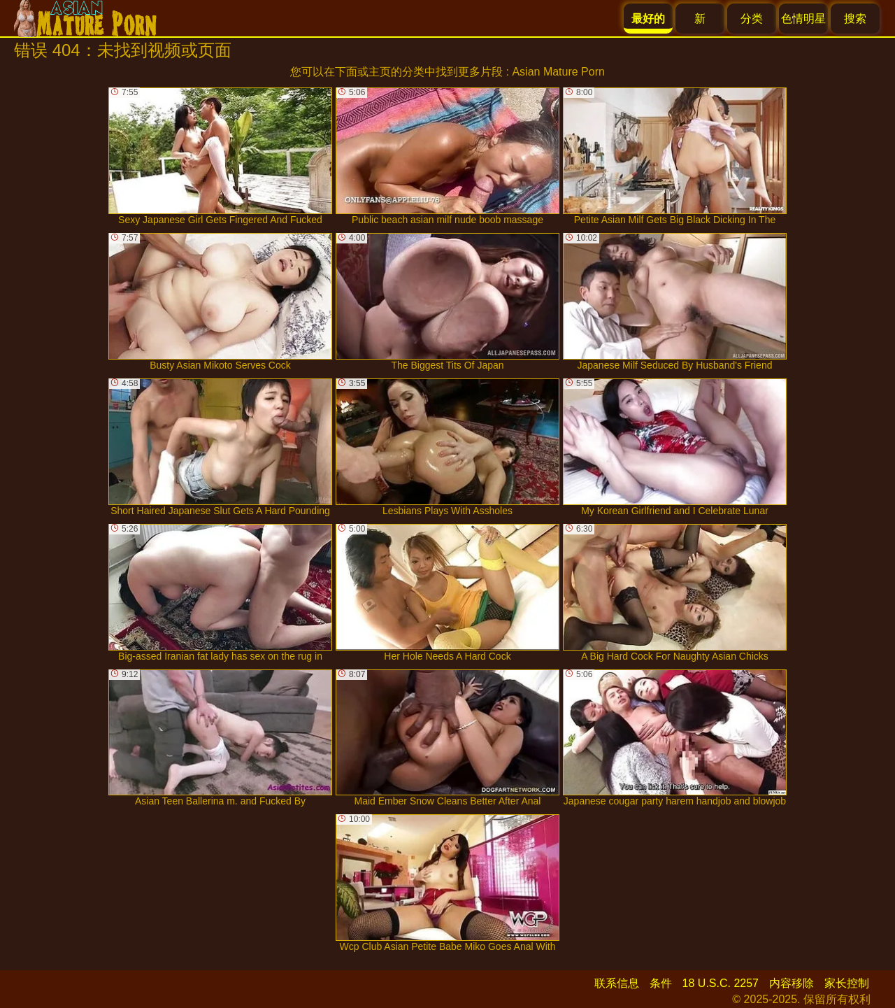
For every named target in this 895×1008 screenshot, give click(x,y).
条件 (661, 983)
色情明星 (803, 18)
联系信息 (616, 983)
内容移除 (791, 983)
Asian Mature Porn (558, 72)
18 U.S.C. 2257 (720, 983)
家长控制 (846, 983)
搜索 (855, 18)
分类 (751, 18)
